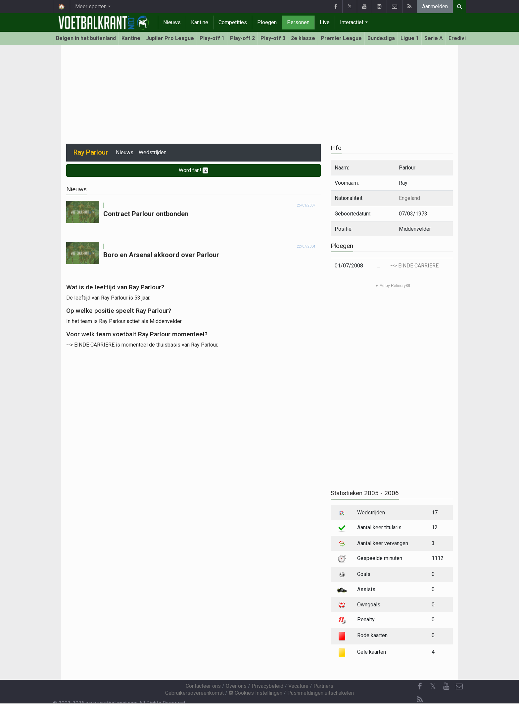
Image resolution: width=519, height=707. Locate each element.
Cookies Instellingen (255, 693)
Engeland (409, 198)
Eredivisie (460, 38)
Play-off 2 (242, 38)
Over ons (236, 686)
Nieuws (172, 22)
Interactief (352, 22)
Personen (298, 22)
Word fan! (193, 170)
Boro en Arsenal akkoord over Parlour (161, 255)
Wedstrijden (152, 152)
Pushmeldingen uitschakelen (320, 693)
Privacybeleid (267, 686)
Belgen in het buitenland (86, 38)
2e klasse (303, 38)
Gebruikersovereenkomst (194, 693)
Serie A (433, 38)
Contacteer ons (203, 686)
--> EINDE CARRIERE (414, 265)
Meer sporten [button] (91, 6)
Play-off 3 (272, 38)
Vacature (298, 686)
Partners (323, 686)
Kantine (199, 22)
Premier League (341, 38)
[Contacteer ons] (459, 686)
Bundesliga (381, 38)
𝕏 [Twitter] (433, 686)
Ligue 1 (410, 38)
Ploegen (267, 22)
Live (325, 22)
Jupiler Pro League (170, 38)
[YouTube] (446, 686)
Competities (232, 22)
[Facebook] (419, 686)
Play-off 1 (212, 38)
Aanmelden (435, 6)
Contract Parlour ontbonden (145, 214)
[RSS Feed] (419, 699)
